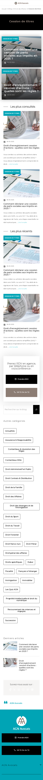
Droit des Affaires (20, 9)
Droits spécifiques (13, 562)
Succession (10, 620)
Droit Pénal (31, 544)
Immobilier (27, 580)
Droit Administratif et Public (18, 469)
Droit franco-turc (13, 544)
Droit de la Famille (13, 487)
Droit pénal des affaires (16, 553)
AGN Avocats (16, 703)
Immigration (11, 580)
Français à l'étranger (27, 571)
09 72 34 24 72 (23, 392)
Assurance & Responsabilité (18, 440)
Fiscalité (9, 571)
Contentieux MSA (13, 460)
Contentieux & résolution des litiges (21, 450)
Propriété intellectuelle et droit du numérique (21, 599)
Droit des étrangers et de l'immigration (21, 506)
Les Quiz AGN (11, 589)
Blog (10, 9)
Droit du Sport (11, 517)
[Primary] (5, 3)
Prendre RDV (23, 379)
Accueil (4, 9)
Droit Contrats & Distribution (18, 478)
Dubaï (30, 562)
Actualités (10, 431)
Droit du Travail (12, 526)
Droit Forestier (12, 535)
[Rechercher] (36, 409)
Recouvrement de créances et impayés (22, 610)
